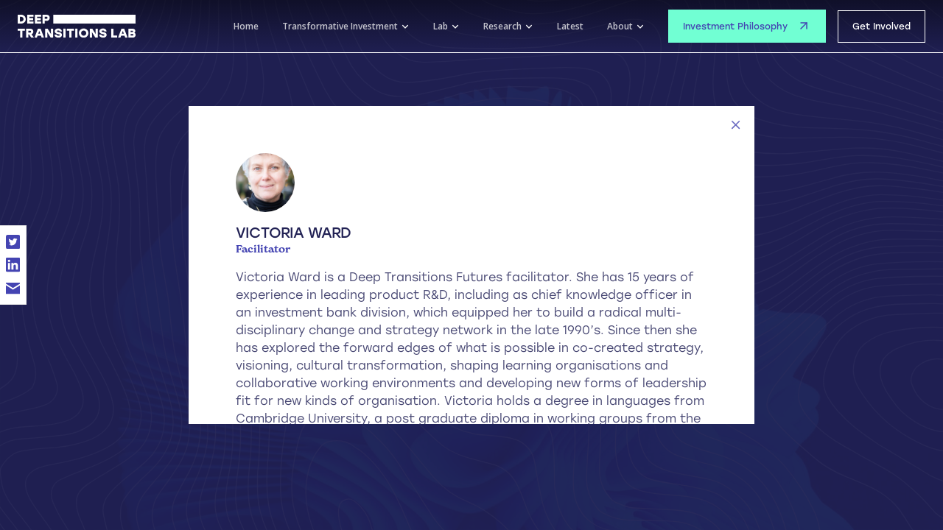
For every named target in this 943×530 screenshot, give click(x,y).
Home (246, 26)
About (620, 26)
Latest (570, 26)
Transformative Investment (340, 26)
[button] (345, 26)
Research (502, 26)
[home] (77, 26)
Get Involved (881, 26)
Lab (440, 26)
